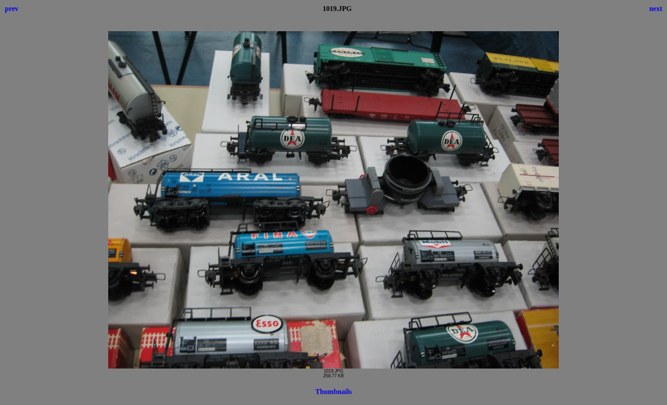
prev (11, 8)
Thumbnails (333, 391)
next (655, 8)
